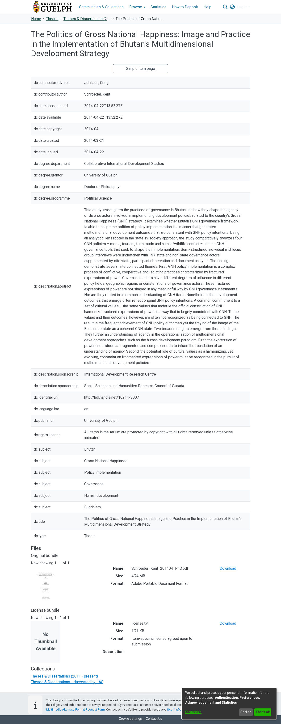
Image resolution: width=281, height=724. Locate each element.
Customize (193, 712)
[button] (225, 7)
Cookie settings (130, 718)
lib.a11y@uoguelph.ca (182, 709)
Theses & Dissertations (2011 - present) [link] (87, 19)
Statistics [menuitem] (158, 7)
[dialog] (229, 703)
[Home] (52, 7)
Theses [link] (52, 19)
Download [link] (228, 568)
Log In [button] (242, 7)
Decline (245, 712)
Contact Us (154, 718)
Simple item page (140, 68)
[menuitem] (137, 7)
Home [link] (36, 19)
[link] (64, 676)
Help (207, 7)
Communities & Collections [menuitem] (101, 7)
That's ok (263, 712)
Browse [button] (135, 7)
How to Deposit (185, 7)
